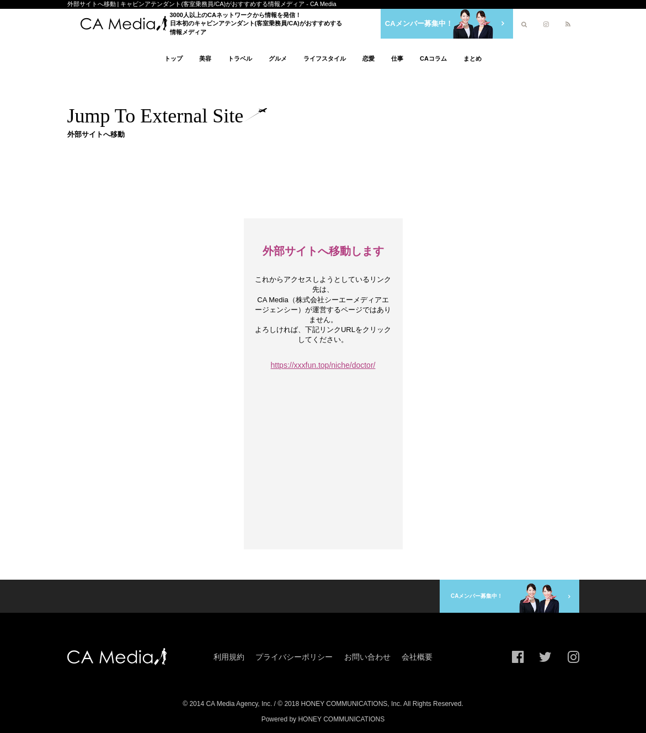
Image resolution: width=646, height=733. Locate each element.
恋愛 (368, 58)
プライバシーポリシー (294, 655)
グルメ (278, 58)
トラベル (240, 58)
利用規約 (228, 655)
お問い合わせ (367, 655)
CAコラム (433, 58)
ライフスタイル (324, 58)
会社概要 (417, 655)
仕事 (397, 58)
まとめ (472, 58)
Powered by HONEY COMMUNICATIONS (323, 719)
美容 (205, 58)
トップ (173, 58)
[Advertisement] (334, 179)
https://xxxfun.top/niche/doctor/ (323, 365)
